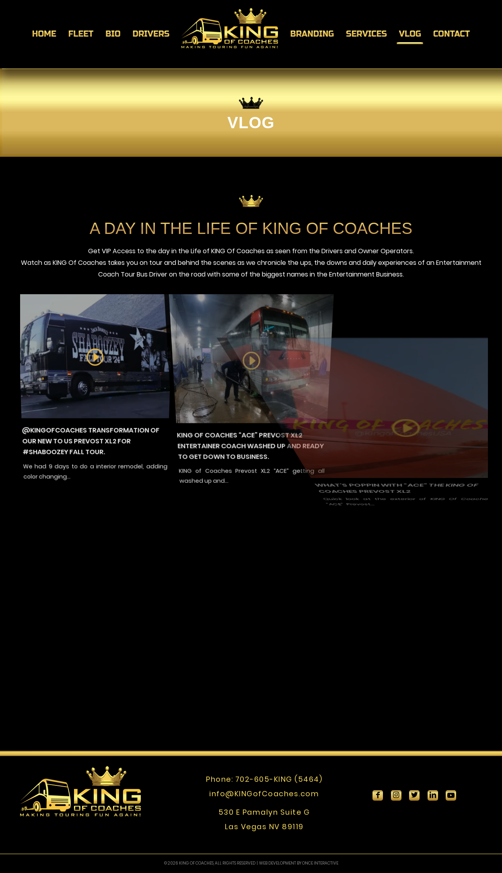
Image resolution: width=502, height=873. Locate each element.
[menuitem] (44, 34)
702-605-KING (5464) (279, 779)
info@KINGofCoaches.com (264, 794)
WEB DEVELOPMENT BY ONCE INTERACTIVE (298, 863)
